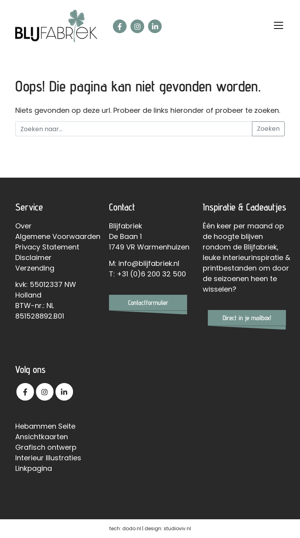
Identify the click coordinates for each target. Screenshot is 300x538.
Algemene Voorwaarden (57, 236)
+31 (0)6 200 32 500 (151, 274)
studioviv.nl (177, 528)
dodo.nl (131, 528)
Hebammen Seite (45, 426)
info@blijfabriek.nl (148, 263)
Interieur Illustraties (48, 458)
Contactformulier (148, 302)
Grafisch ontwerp (46, 447)
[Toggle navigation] (278, 25)
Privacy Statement (47, 247)
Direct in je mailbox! (247, 318)
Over (23, 226)
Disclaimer (33, 257)
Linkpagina (33, 468)
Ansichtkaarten (41, 437)
